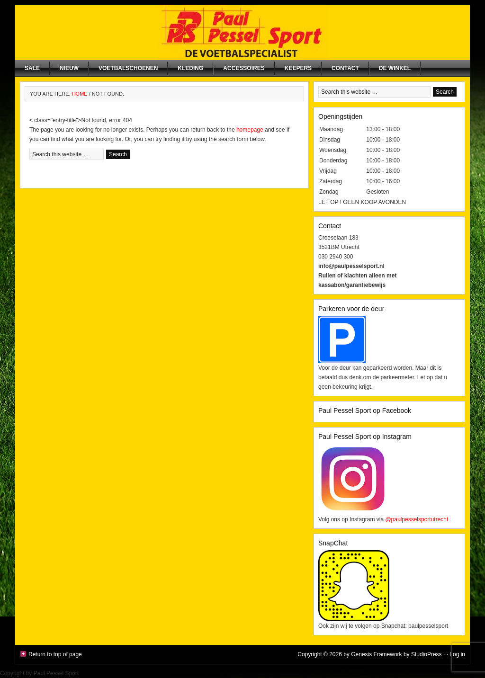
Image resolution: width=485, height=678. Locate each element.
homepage (249, 129)
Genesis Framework (376, 654)
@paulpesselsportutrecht (416, 519)
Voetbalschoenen (128, 68)
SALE (32, 68)
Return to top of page (55, 654)
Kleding (190, 68)
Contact (345, 68)
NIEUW (69, 68)
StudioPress (426, 654)
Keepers (298, 68)
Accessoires (243, 68)
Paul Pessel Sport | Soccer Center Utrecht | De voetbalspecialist (242, 32)
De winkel (395, 68)
